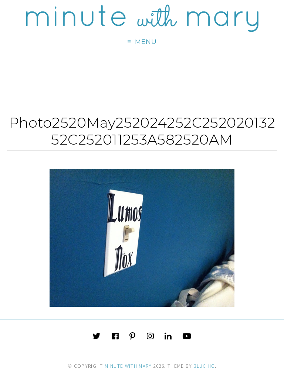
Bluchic (203, 366)
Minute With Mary (128, 366)
